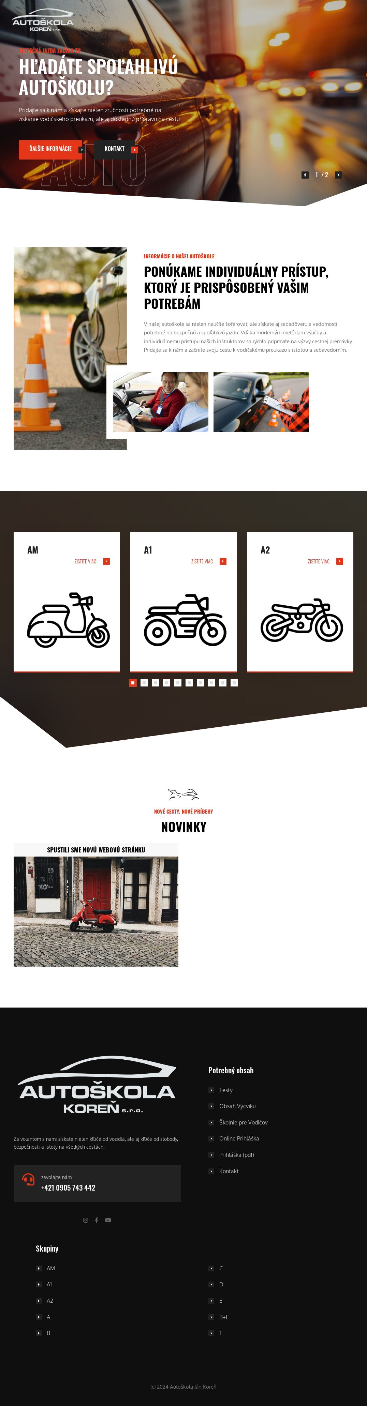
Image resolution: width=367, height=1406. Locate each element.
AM (51, 1269)
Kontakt (114, 149)
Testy (226, 1090)
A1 (49, 1285)
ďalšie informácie (50, 149)
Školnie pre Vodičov (243, 1123)
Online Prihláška (239, 1139)
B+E (224, 1317)
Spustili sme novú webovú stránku (96, 849)
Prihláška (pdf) (236, 1155)
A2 (50, 1301)
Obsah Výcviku (237, 1106)
